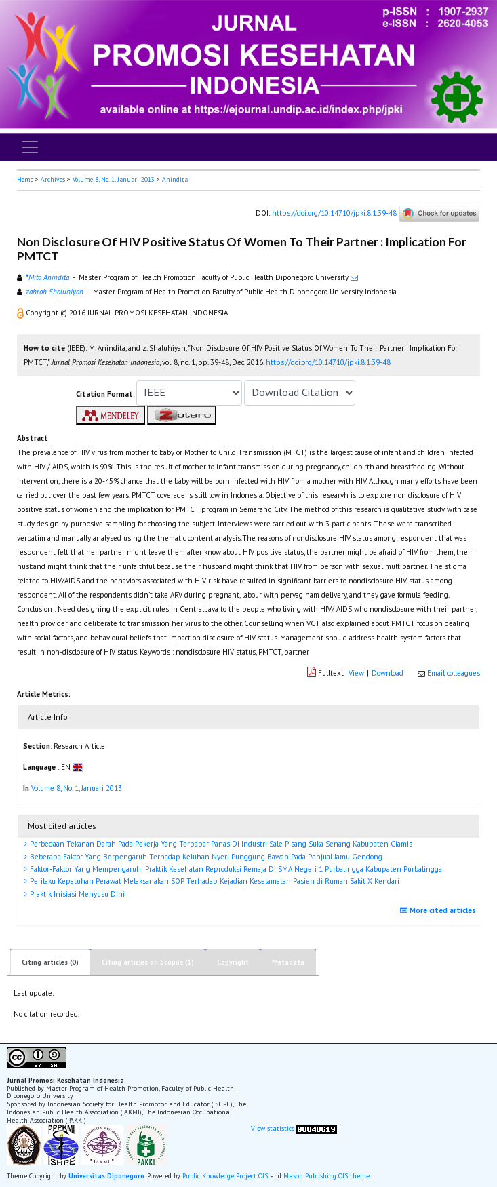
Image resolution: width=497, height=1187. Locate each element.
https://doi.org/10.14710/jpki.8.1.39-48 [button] (328, 362)
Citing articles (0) (50, 962)
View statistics (272, 1128)
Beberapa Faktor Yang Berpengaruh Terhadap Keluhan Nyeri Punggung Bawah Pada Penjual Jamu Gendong (205, 856)
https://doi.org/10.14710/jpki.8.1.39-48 (334, 213)
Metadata (288, 962)
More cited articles (439, 910)
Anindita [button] (175, 179)
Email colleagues (453, 673)
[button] (21, 312)
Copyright (233, 962)
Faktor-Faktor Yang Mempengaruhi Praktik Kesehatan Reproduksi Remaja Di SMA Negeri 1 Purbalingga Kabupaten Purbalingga (235, 869)
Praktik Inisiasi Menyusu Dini (76, 894)
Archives (53, 179)
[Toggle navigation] (30, 147)
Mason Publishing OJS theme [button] (326, 1175)
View (356, 673)
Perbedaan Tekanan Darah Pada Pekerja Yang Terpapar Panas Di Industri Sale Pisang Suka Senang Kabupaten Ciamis (220, 844)
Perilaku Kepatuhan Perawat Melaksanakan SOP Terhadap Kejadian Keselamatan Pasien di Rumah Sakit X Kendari (213, 881)
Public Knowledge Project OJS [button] (225, 1175)
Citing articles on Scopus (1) (148, 962)
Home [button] (25, 179)
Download (387, 673)
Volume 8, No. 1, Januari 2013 (114, 179)
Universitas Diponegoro (106, 1175)
